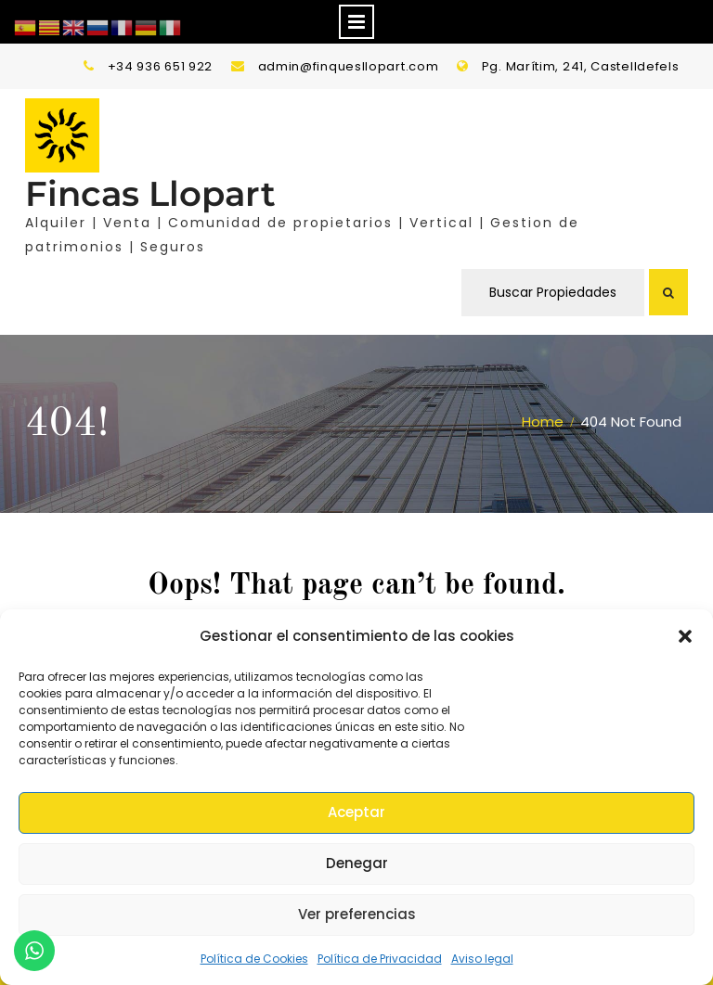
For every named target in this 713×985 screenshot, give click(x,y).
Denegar (357, 863)
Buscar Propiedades (552, 292)
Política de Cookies (254, 958)
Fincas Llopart (150, 193)
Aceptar (356, 812)
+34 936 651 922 (161, 66)
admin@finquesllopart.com (348, 66)
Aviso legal (482, 958)
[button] (685, 636)
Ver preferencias (357, 914)
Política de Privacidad (380, 958)
